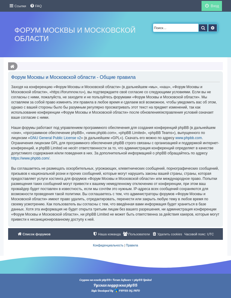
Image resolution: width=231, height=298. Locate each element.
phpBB (106, 280)
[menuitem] (36, 6)
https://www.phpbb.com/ (30, 158)
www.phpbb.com (188, 138)
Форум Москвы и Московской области (75, 34)
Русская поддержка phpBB (115, 285)
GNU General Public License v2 (55, 138)
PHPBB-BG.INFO (127, 290)
